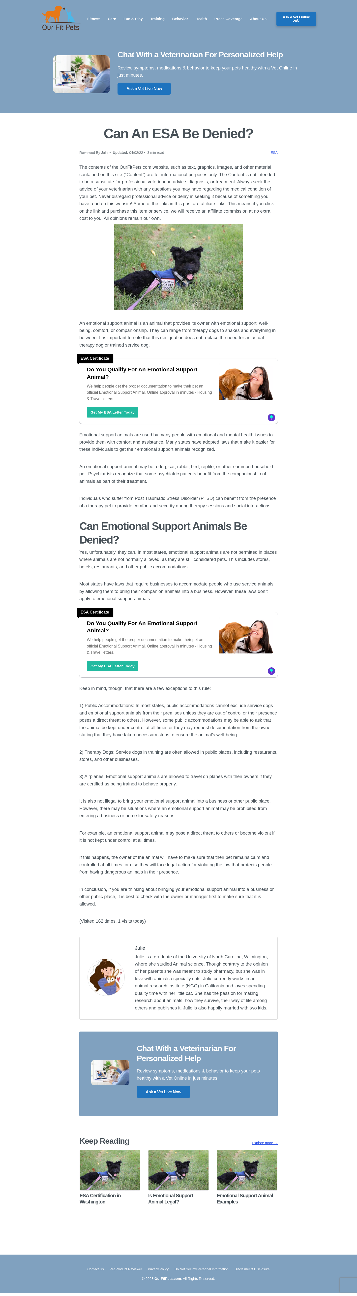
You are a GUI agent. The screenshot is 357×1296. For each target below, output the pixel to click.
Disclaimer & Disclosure (256, 1272)
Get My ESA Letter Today (112, 413)
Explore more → (265, 1146)
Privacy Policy (157, 1272)
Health (201, 19)
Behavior (180, 19)
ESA (274, 153)
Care (112, 19)
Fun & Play (133, 19)
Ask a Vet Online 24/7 (296, 19)
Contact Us (91, 1272)
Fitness (93, 19)
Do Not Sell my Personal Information (203, 1272)
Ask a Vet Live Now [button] (144, 88)
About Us (258, 19)
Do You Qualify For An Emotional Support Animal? (148, 373)
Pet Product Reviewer (123, 1272)
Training (157, 19)
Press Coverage (228, 19)
